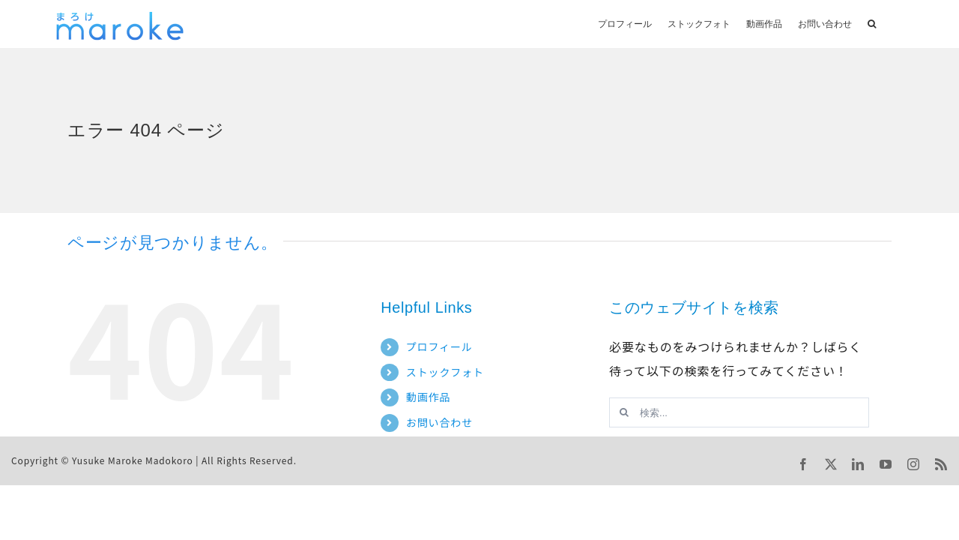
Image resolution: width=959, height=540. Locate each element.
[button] (872, 22)
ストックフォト (445, 372)
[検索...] (739, 413)
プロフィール (439, 346)
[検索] (624, 413)
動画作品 (428, 396)
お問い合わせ (439, 422)
